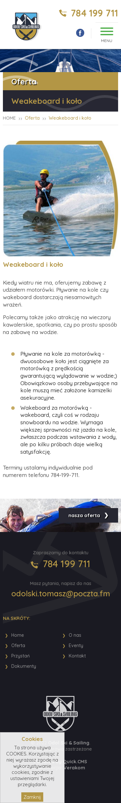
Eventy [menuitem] (76, 645)
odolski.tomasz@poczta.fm (60, 593)
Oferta (32, 118)
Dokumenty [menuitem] (23, 666)
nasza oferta (84, 515)
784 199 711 (94, 13)
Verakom (74, 768)
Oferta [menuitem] (18, 645)
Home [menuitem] (17, 635)
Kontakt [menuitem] (77, 656)
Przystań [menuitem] (20, 656)
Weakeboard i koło (70, 118)
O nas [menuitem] (75, 635)
